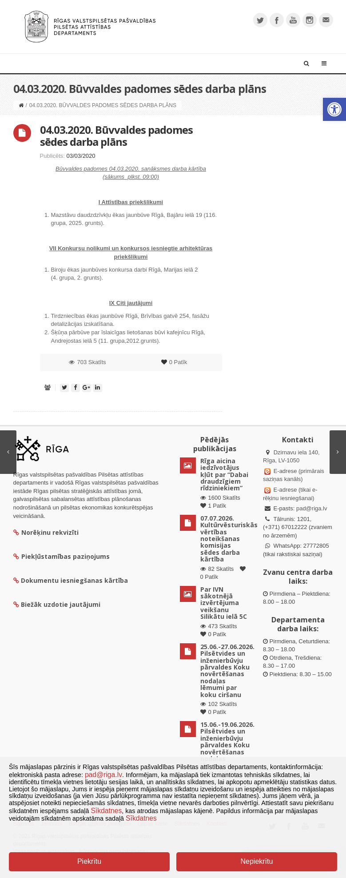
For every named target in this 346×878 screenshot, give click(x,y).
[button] (334, 109)
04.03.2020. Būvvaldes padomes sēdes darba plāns (116, 135)
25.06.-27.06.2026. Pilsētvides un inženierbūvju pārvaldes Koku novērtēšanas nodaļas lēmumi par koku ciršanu (227, 670)
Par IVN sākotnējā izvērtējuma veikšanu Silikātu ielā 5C (223, 603)
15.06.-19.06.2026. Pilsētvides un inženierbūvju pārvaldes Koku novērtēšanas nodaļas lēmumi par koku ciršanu (227, 748)
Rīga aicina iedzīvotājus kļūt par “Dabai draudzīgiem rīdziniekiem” (224, 475)
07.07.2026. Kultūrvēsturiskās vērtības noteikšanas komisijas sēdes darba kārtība (229, 538)
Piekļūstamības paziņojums (61, 556)
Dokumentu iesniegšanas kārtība (74, 580)
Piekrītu (89, 861)
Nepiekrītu (256, 861)
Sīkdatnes (106, 810)
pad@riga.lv (311, 508)
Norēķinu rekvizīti (46, 532)
